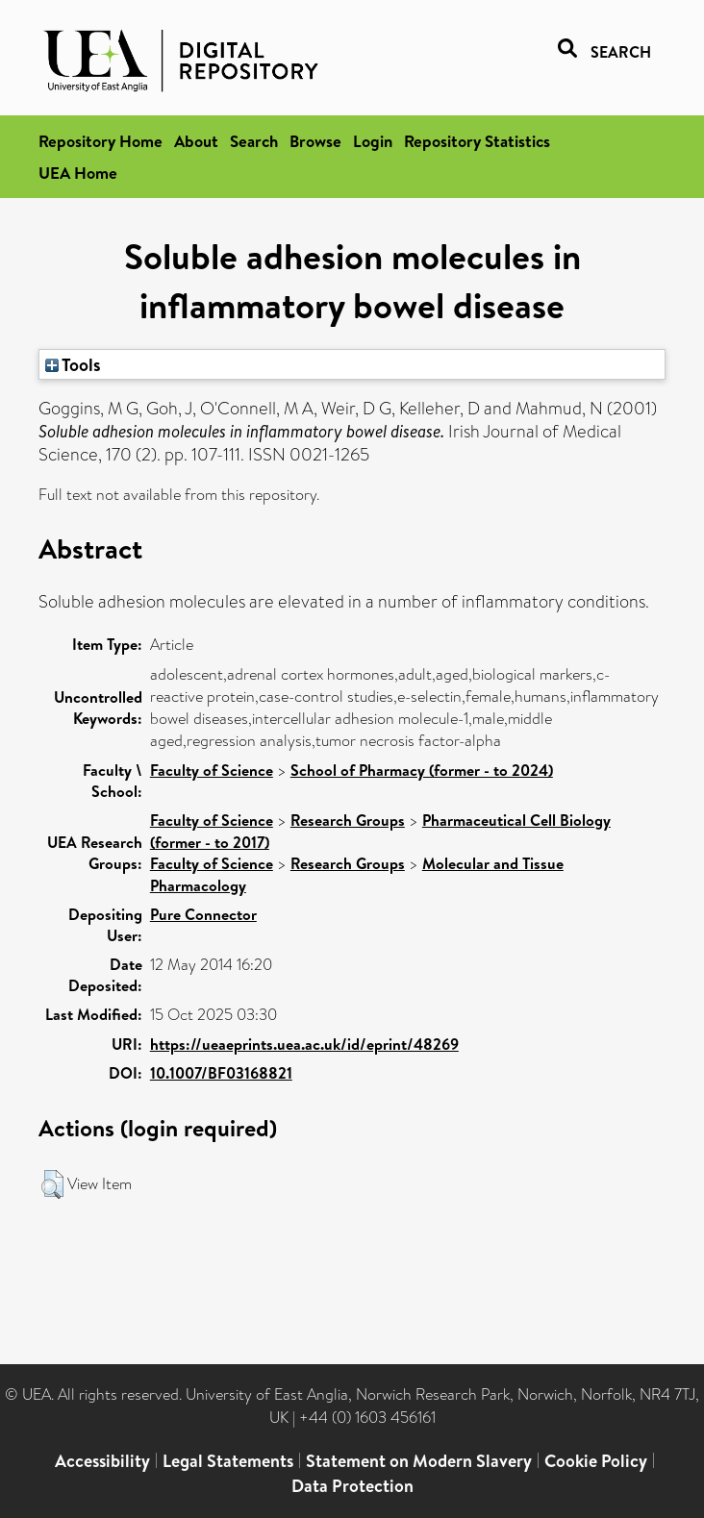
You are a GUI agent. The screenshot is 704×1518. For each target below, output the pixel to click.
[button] (52, 1184)
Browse (315, 141)
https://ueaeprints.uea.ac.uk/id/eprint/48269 (304, 1044)
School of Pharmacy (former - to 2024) (421, 770)
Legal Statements (228, 1461)
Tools (73, 364)
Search (254, 141)
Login (372, 141)
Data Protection (352, 1486)
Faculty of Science (211, 770)
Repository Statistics (477, 141)
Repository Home (100, 141)
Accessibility (102, 1461)
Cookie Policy (595, 1461)
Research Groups (347, 820)
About (196, 141)
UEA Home (77, 173)
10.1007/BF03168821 (221, 1072)
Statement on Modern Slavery (419, 1461)
